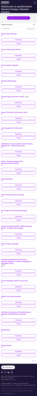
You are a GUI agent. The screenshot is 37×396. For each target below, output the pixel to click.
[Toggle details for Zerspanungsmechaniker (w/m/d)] (2, 98)
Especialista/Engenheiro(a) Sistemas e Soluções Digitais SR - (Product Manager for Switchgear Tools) (16, 261)
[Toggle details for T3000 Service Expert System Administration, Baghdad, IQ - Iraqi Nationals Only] (2, 147)
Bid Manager (5, 330)
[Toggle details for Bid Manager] (2, 331)
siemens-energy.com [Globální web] (5, 379)
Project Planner (6, 345)
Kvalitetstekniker (7, 179)
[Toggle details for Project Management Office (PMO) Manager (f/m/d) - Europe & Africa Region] (2, 230)
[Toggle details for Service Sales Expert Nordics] (2, 51)
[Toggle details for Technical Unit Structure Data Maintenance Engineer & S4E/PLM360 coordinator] (2, 316)
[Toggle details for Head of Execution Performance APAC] (2, 114)
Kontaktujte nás (9, 367)
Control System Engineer (9, 65)
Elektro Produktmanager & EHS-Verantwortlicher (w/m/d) (12, 162)
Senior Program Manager (10, 244)
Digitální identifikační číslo (29, 385)
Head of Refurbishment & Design (12, 195)
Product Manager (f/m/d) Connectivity (14, 281)
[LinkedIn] (8, 372)
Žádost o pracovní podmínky (7, 377)
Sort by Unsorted (30, 28)
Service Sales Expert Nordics (11, 49)
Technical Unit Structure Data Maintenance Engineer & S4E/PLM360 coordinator (16, 313)
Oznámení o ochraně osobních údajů (20, 383)
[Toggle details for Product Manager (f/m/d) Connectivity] (2, 282)
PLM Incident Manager (9, 34)
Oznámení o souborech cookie (7, 385)
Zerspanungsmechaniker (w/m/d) (12, 97)
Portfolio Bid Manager (8, 81)
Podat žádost (18, 39)
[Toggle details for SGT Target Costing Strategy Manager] (2, 212)
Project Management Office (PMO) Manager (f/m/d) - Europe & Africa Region (16, 227)
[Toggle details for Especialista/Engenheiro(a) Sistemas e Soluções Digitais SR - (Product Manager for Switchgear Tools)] (2, 267)
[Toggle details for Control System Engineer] (2, 67)
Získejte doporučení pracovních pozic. (18, 18)
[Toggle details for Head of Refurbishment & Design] (2, 196)
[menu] (35, 3)
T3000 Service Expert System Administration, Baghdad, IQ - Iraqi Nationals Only (17, 145)
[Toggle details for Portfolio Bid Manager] (2, 82)
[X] (5, 372)
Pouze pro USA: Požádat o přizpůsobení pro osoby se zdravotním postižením (17, 376)
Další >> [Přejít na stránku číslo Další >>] (34, 360)
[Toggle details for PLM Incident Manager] (2, 35)
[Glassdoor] (12, 372)
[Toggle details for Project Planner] (2, 347)
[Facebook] (2, 372)
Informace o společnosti (6, 383)
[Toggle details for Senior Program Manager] (2, 245)
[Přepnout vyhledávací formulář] (34, 24)
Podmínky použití (19, 385)
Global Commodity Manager (11, 296)
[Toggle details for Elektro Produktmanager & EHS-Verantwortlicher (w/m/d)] (2, 165)
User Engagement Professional (11, 128)
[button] (18, 43)
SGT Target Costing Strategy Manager (14, 210)
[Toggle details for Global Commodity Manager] (2, 298)
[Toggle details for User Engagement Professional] (2, 130)
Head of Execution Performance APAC (14, 112)
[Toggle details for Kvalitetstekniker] (2, 181)
